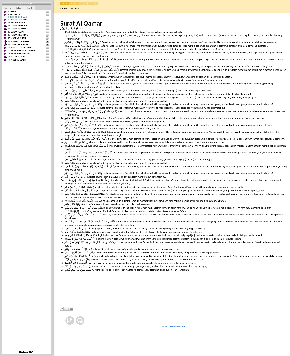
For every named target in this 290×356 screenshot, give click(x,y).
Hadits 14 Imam (26, 3)
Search (29, 8)
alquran (74, 3)
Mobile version (26, 352)
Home (64, 3)
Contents (7, 8)
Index (18, 8)
